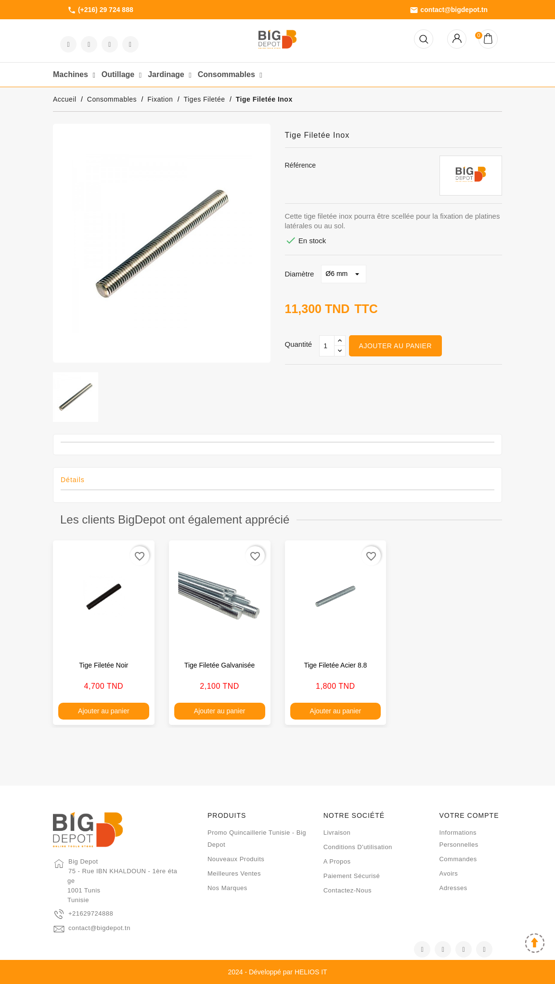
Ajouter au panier (395, 346)
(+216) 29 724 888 (100, 10)
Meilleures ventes (234, 873)
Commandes (458, 859)
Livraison (337, 832)
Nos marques (227, 888)
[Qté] (327, 345)
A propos (337, 861)
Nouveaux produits (235, 859)
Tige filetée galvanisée (219, 665)
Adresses (453, 888)
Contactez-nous (347, 890)
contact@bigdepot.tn (449, 10)
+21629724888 (90, 913)
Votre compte (469, 815)
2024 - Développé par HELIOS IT (277, 972)
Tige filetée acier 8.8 (335, 665)
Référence (300, 165)
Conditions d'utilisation (357, 847)
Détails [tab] (73, 480)
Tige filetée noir (103, 665)
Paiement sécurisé (351, 875)
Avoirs (448, 873)
